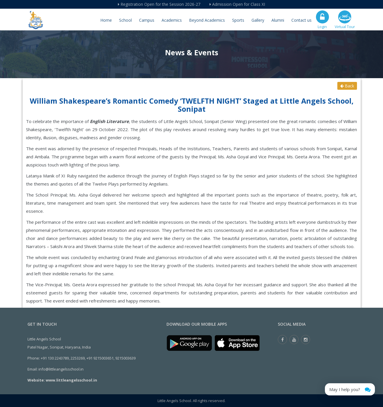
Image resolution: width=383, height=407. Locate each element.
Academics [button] (172, 20)
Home (106, 20)
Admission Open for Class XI (237, 4)
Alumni (277, 20)
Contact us (301, 20)
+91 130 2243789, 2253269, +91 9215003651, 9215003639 (88, 358)
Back (347, 86)
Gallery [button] (257, 20)
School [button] (125, 20)
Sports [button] (238, 20)
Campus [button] (146, 20)
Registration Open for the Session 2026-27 (159, 4)
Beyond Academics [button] (207, 20)
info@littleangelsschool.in (61, 369)
